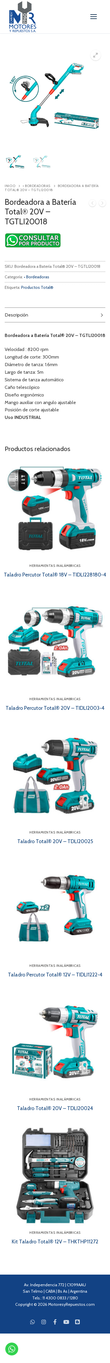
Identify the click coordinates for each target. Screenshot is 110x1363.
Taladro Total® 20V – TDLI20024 (55, 1108)
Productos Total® (37, 287)
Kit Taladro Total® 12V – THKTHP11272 (55, 1241)
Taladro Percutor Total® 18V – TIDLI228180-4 (55, 575)
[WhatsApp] (32, 1322)
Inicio (10, 186)
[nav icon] (93, 17)
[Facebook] (55, 1322)
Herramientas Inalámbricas (55, 566)
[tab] (55, 314)
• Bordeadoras (36, 186)
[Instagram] (43, 1322)
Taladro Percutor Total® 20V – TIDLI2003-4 (55, 708)
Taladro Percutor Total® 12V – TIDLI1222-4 (55, 974)
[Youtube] (66, 1322)
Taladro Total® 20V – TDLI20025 (55, 841)
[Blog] (77, 1322)
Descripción (16, 315)
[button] (95, 55)
